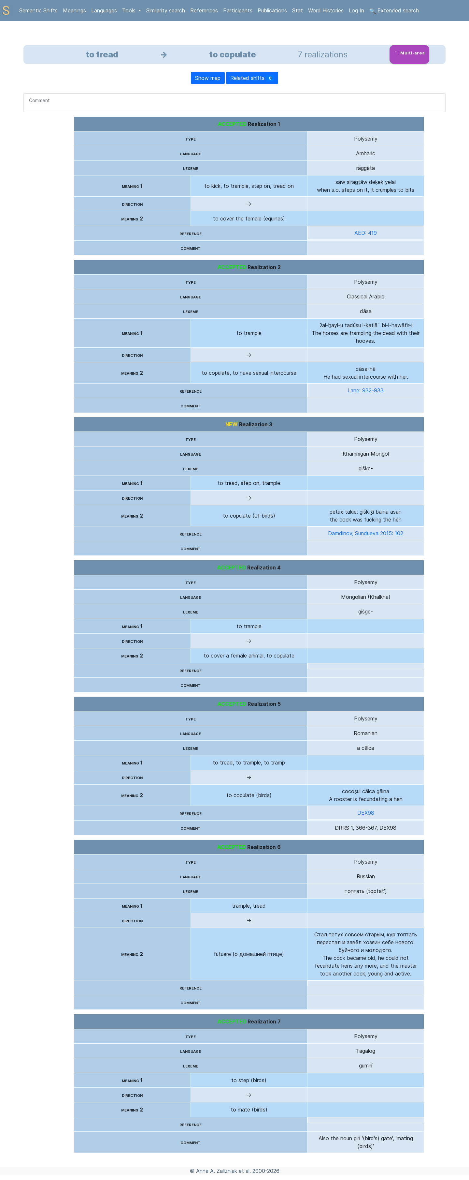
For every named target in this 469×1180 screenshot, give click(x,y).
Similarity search (165, 10)
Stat (297, 10)
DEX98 (365, 812)
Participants (237, 10)
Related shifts (252, 78)
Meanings (74, 10)
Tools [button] (129, 10)
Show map (207, 78)
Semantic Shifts (38, 10)
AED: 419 (365, 233)
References (204, 10)
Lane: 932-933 (366, 390)
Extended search (394, 10)
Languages (104, 10)
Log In (356, 10)
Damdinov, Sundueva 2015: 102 (365, 533)
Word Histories (326, 10)
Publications (272, 10)
